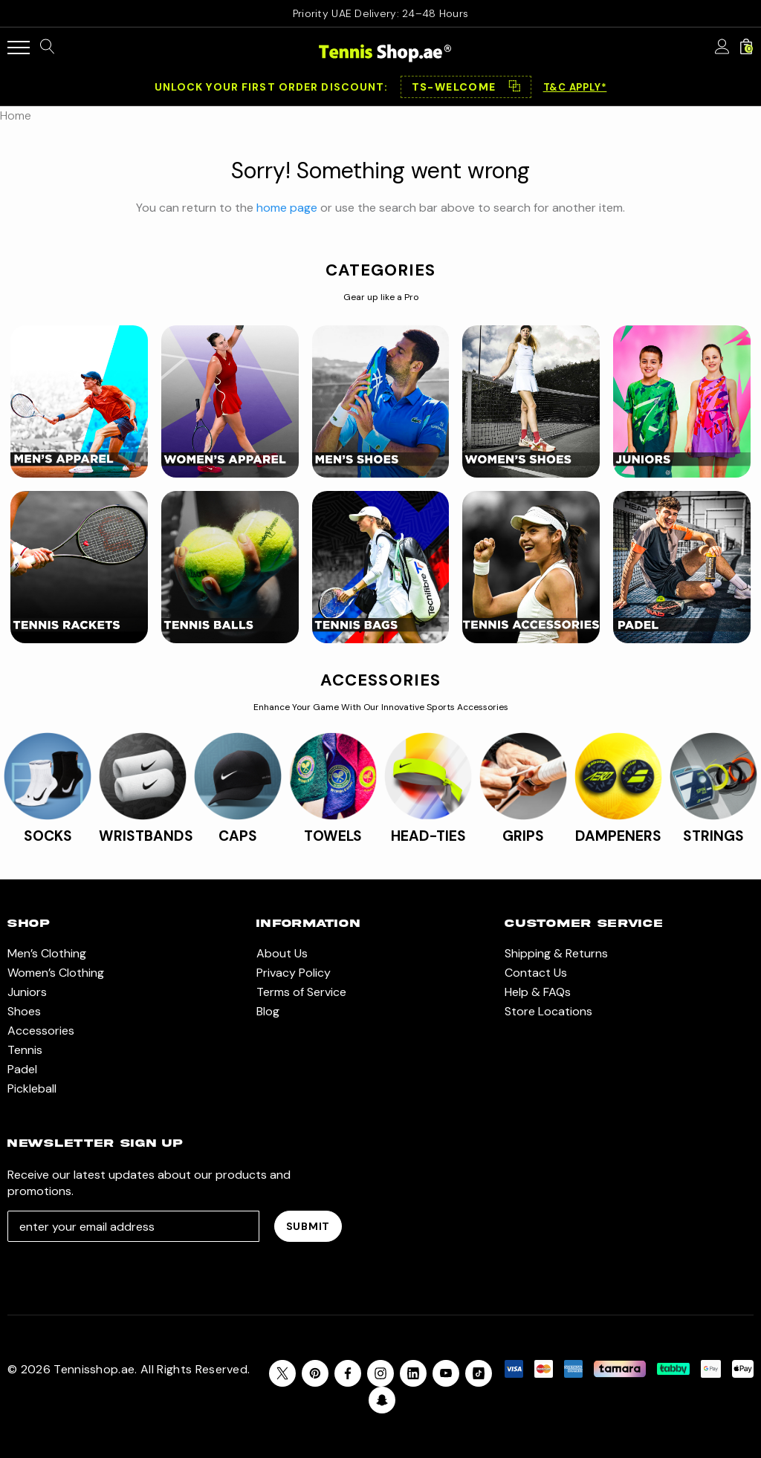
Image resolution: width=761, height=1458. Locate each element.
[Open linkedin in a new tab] (413, 1373)
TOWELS (333, 836)
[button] (466, 87)
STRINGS (713, 836)
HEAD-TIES (428, 836)
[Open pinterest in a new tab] (315, 1373)
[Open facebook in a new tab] (347, 1373)
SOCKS (48, 836)
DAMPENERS (618, 836)
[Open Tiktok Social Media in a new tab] (478, 1373)
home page (286, 207)
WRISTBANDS (146, 836)
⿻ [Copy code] (514, 87)
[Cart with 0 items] (746, 47)
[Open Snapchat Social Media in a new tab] (382, 1400)
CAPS (237, 836)
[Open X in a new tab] (282, 1373)
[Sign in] (722, 47)
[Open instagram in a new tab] (380, 1373)
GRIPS (523, 836)
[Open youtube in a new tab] (446, 1373)
